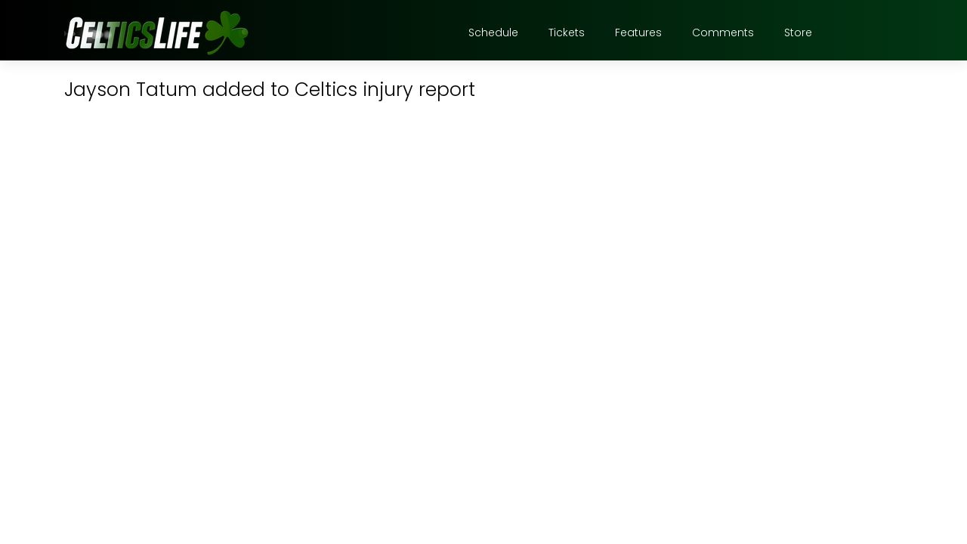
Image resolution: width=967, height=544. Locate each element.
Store (798, 32)
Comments (723, 32)
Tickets (566, 32)
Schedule (493, 32)
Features (638, 32)
